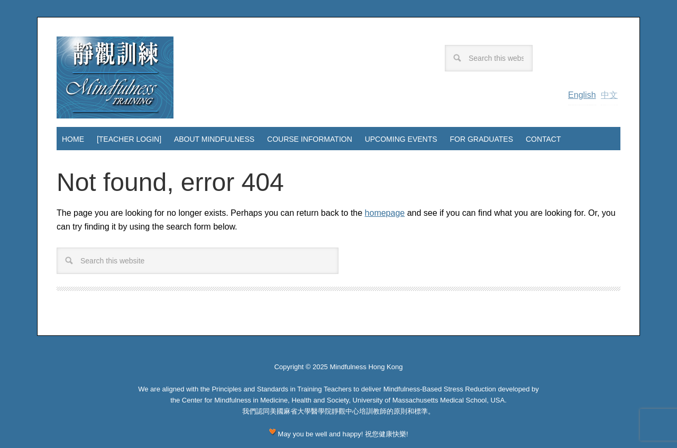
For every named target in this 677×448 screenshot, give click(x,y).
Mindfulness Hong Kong (115, 77)
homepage (385, 212)
